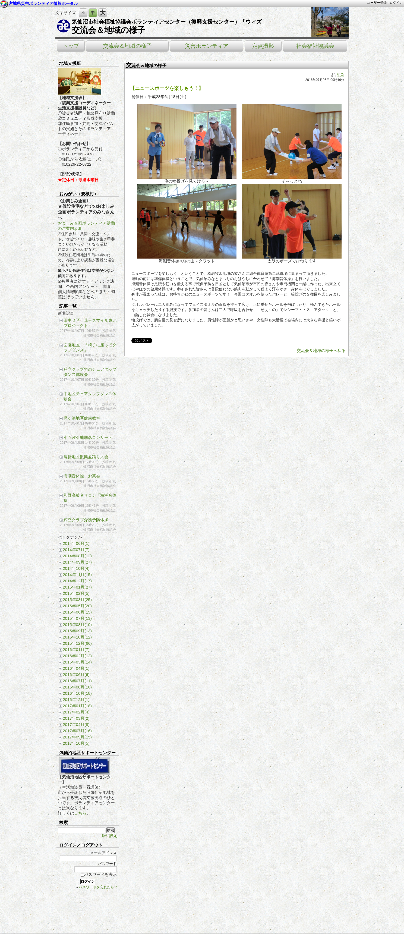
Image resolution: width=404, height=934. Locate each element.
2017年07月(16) (77, 730)
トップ (71, 46)
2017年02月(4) (76, 712)
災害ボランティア (206, 46)
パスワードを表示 (99, 874)
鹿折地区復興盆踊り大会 (86, 456)
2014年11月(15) (77, 574)
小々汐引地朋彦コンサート (88, 437)
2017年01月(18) (77, 705)
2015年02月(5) (76, 593)
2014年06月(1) (76, 543)
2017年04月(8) (76, 724)
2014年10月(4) (76, 568)
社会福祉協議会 (315, 46)
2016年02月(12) (77, 655)
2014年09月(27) (77, 562)
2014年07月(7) (76, 549)
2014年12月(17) (77, 580)
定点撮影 (263, 46)
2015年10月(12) (77, 637)
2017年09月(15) (77, 737)
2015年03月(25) (77, 599)
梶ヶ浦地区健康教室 (82, 418)
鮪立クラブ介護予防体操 (86, 519)
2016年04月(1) (76, 668)
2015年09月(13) (77, 630)
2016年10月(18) (77, 693)
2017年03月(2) (76, 718)
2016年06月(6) (76, 674)
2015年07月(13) (77, 618)
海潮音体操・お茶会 (82, 476)
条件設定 (109, 835)
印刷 (338, 75)
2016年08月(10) (77, 687)
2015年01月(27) (77, 587)
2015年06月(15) (77, 612)
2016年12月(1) (76, 699)
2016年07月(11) (77, 680)
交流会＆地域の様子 (108, 30)
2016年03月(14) (77, 662)
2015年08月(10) (77, 624)
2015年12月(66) (77, 643)
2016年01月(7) (76, 649)
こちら (80, 813)
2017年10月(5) (76, 743)
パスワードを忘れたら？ (98, 887)
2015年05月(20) (77, 605)
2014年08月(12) (77, 556)
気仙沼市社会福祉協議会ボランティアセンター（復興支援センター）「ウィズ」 (169, 22)
